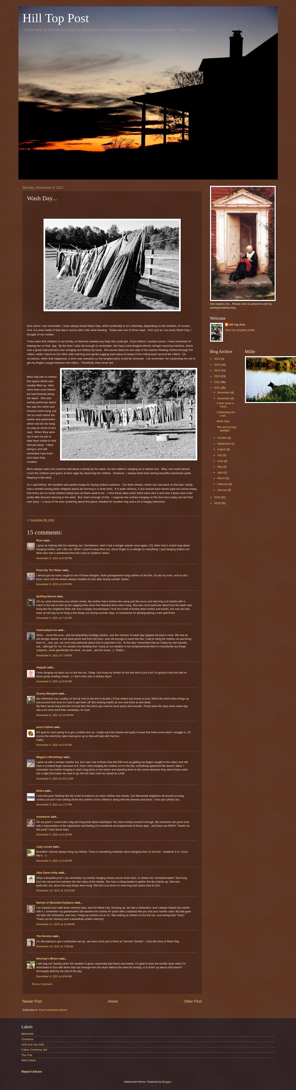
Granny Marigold (47, 693)
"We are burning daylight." (226, 428)
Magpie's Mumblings (49, 757)
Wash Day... (224, 421)
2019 (217, 503)
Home (113, 1001)
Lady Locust (44, 846)
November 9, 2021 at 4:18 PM (54, 834)
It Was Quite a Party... (225, 405)
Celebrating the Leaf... (226, 414)
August (222, 449)
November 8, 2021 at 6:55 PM (54, 584)
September (224, 443)
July (220, 455)
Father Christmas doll (34, 1049)
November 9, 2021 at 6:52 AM (54, 744)
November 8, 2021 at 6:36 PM (54, 558)
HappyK (41, 667)
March (221, 478)
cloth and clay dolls (33, 1044)
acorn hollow (44, 727)
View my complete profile (240, 330)
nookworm (43, 816)
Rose (39, 540)
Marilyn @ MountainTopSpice (55, 902)
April (220, 472)
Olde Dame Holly (47, 872)
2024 (217, 370)
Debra (40, 790)
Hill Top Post (56, 18)
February (223, 484)
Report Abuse (32, 1071)
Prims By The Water (49, 570)
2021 (217, 387)
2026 (217, 358)
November (224, 398)
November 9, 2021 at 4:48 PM (54, 860)
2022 (217, 382)
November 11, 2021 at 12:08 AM (55, 924)
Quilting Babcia (46, 596)
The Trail (27, 1055)
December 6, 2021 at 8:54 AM (54, 976)
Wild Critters (29, 1060)
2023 (217, 376)
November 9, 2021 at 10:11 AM (54, 778)
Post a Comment (42, 984)
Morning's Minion (47, 958)
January (222, 489)
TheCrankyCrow (46, 630)
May (220, 466)
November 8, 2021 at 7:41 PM (54, 617)
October (222, 437)
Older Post (192, 1001)
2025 (217, 364)
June (220, 461)
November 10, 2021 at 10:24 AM (55, 890)
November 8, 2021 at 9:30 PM (54, 681)
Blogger (166, 1081)
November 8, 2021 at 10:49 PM (54, 715)
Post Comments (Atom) (53, 1009)
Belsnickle (28, 1033)
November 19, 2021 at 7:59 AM (54, 946)
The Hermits (44, 936)
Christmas (28, 1039)
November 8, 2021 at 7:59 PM (54, 655)
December (224, 392)
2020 (217, 497)
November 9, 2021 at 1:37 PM (54, 804)
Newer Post (32, 1001)
